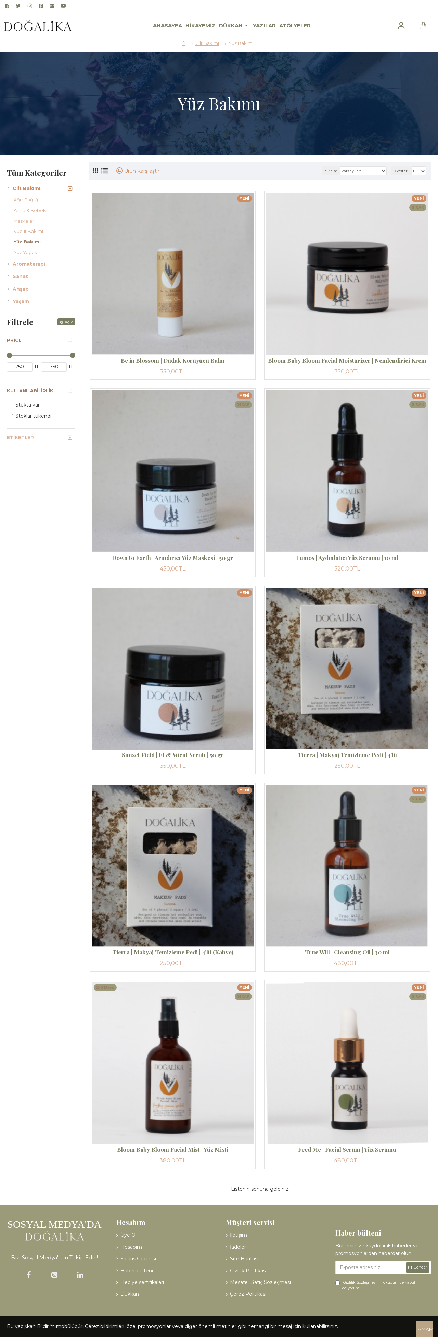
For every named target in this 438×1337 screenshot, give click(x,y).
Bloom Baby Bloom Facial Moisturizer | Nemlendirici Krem (347, 360)
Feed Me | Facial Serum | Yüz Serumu (347, 1149)
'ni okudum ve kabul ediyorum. (375, 1285)
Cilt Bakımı (207, 43)
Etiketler (20, 437)
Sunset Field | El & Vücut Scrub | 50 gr (173, 754)
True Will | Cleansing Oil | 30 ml (347, 952)
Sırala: (331, 170)
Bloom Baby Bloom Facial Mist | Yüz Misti (172, 1149)
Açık (69, 322)
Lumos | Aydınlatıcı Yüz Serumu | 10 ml (347, 557)
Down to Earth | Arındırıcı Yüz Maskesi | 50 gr (172, 557)
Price (14, 340)
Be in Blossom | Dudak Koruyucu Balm (172, 360)
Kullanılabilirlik (30, 390)
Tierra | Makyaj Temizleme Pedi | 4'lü (347, 754)
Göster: (402, 170)
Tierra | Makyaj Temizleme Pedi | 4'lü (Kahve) (172, 952)
